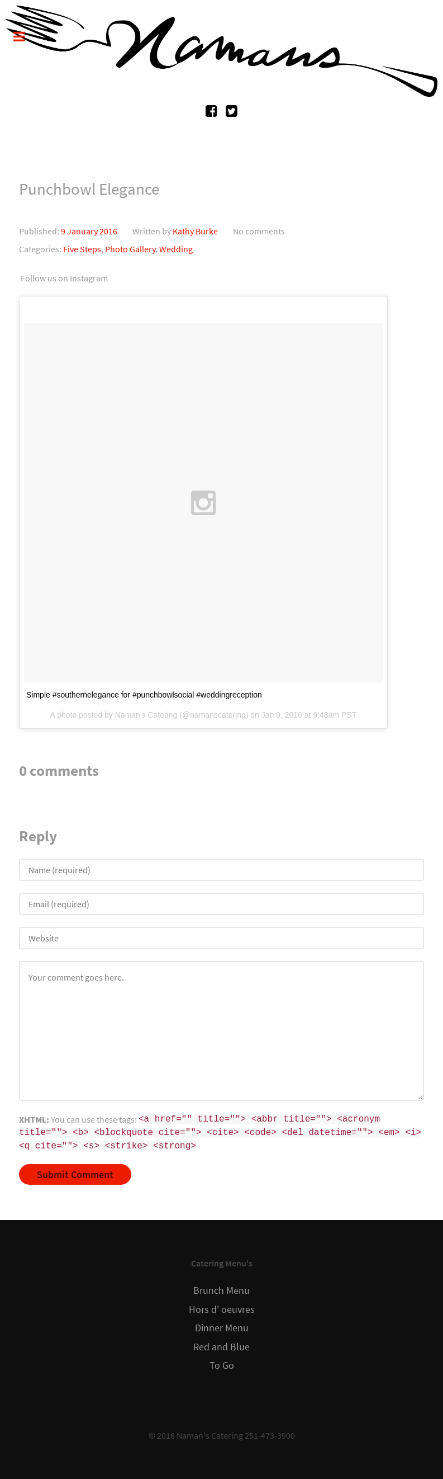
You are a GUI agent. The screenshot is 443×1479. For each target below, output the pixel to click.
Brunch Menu (221, 1290)
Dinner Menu (222, 1328)
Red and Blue (221, 1347)
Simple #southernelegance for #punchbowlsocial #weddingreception (144, 694)
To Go (221, 1365)
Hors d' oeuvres (222, 1309)
